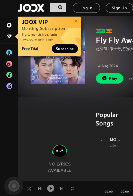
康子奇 (115, 49)
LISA (113, 146)
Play (109, 78)
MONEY (115, 139)
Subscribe (65, 49)
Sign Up (119, 8)
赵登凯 (101, 49)
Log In (86, 8)
